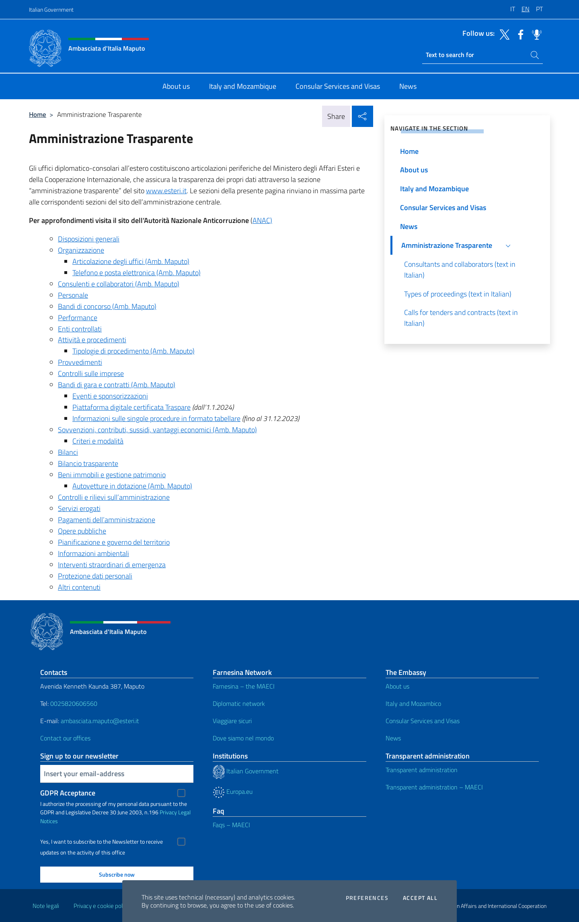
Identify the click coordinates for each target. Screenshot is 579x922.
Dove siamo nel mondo (243, 738)
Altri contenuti (79, 587)
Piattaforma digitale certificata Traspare (131, 407)
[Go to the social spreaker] (535, 34)
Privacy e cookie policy (101, 905)
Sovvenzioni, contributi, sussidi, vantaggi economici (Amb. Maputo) (157, 429)
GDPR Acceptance (67, 792)
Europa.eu (233, 791)
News (393, 738)
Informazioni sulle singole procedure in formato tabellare (156, 418)
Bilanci (68, 452)
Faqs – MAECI (231, 825)
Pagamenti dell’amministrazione (106, 519)
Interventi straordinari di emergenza (112, 564)
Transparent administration (422, 770)
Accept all (420, 898)
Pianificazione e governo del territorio (114, 542)
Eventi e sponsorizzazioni (110, 395)
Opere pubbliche (82, 530)
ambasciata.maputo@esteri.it (100, 721)
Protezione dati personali (95, 575)
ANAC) (262, 220)
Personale (73, 295)
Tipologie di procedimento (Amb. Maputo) (133, 350)
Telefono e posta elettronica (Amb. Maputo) (136, 272)
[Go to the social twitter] (503, 34)
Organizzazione (81, 250)
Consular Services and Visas (423, 721)
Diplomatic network (239, 703)
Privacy (168, 812)
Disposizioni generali (88, 238)
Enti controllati (80, 328)
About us (397, 686)
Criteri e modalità (97, 440)
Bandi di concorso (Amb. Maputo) (107, 306)
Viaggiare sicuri (232, 721)
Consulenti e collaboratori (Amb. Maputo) (118, 283)
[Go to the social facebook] (519, 34)
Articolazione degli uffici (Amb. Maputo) (130, 261)
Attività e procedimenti (92, 339)
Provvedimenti (80, 362)
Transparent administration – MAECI (434, 787)
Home (37, 114)
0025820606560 (73, 703)
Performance (77, 317)
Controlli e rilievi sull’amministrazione (114, 497)
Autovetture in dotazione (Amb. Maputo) (132, 485)
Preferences (367, 898)
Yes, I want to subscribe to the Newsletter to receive (101, 841)
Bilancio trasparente (88, 463)
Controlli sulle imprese (91, 373)
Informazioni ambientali (93, 553)
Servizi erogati (79, 508)
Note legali (46, 905)
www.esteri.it (166, 190)
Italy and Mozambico (413, 703)
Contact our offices (65, 738)
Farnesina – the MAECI (244, 686)
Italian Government (51, 9)
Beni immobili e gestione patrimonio (112, 474)
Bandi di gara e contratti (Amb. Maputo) (116, 384)
